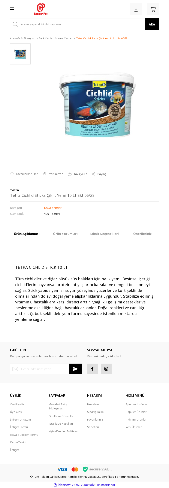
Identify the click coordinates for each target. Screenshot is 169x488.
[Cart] (153, 9)
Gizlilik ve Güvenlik (61, 416)
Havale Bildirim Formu (24, 435)
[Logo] (41, 9)
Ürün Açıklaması (26, 233)
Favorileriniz (95, 419)
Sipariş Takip (95, 412)
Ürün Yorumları (65, 233)
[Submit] (75, 369)
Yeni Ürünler (134, 427)
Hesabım (93, 404)
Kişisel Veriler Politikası (63, 431)
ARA (152, 24)
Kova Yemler (52, 208)
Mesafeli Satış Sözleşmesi (58, 406)
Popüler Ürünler (136, 412)
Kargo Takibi (18, 442)
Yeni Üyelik (17, 404)
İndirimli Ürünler (136, 419)
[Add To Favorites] (24, 174)
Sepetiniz (93, 427)
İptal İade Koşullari (61, 424)
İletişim (14, 450)
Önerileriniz (142, 233)
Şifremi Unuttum (20, 419)
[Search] (84, 24)
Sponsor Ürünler (136, 404)
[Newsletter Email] (46, 369)
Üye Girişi (16, 412)
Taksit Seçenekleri (104, 233)
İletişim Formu (19, 427)
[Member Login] (136, 9)
